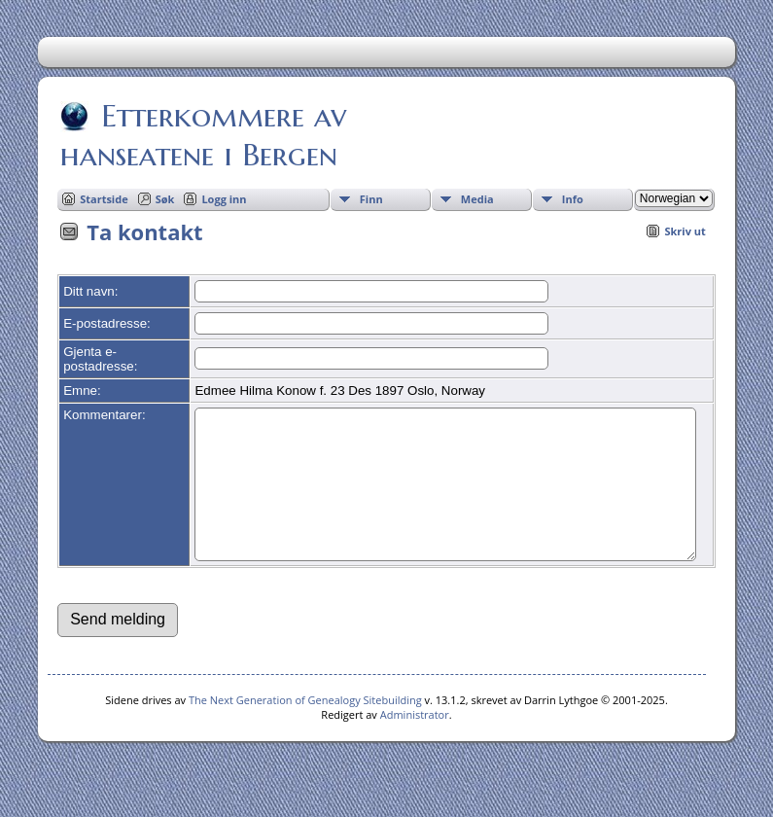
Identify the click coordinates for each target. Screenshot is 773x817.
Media (477, 199)
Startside (104, 199)
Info (572, 199)
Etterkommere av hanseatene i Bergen (203, 135)
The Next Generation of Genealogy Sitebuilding (305, 729)
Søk (165, 199)
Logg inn (223, 199)
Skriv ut (684, 231)
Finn (371, 199)
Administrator (414, 743)
